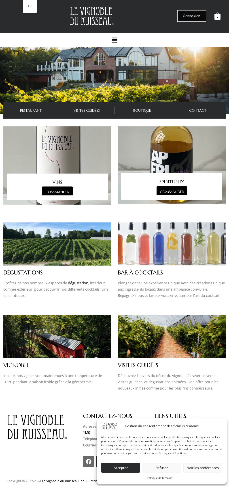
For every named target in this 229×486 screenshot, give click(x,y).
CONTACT (197, 110)
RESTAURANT (31, 110)
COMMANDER (57, 192)
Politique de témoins (159, 478)
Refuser (162, 467)
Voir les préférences (203, 467)
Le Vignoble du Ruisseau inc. (63, 481)
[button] (114, 40)
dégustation (78, 283)
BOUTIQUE (142, 110)
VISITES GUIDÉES (87, 110)
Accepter (121, 467)
